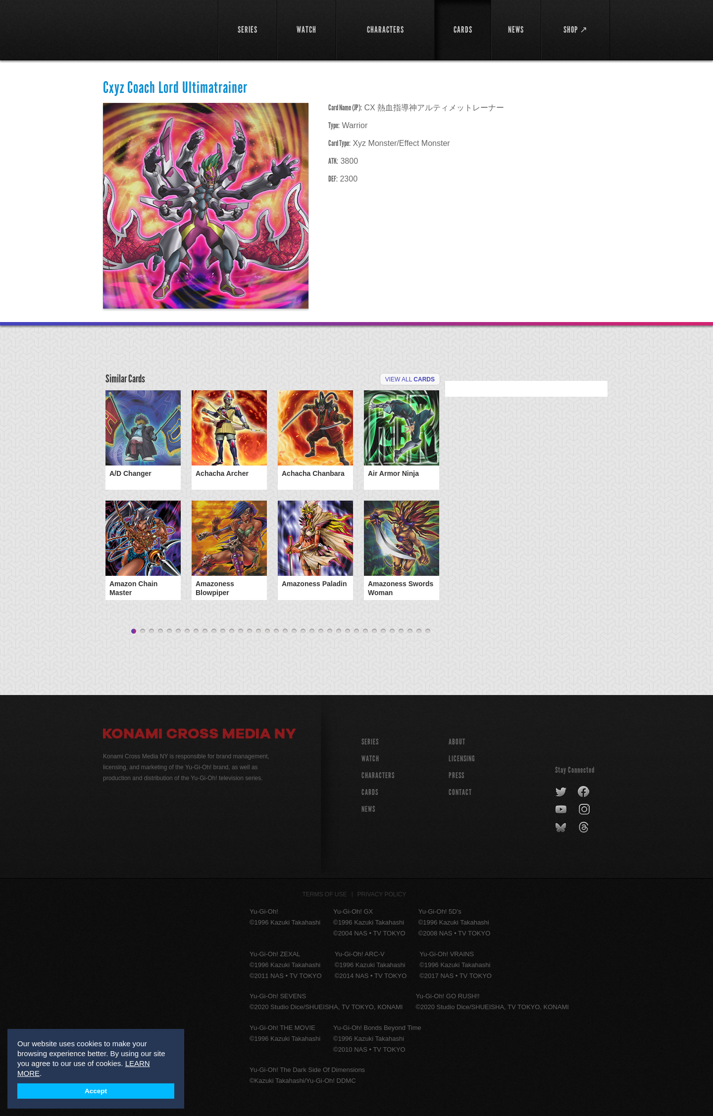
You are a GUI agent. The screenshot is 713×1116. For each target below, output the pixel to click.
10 (214, 632)
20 (303, 632)
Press (456, 775)
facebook (584, 792)
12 (232, 632)
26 (356, 632)
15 (258, 632)
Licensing (462, 758)
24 (339, 632)
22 (321, 632)
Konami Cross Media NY (199, 735)
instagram (585, 810)
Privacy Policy (382, 894)
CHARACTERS (378, 775)
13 (241, 632)
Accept (96, 1091)
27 (365, 632)
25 (348, 632)
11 (223, 632)
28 (374, 632)
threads (585, 828)
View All (410, 379)
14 (250, 632)
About (457, 741)
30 (392, 632)
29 (383, 632)
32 (410, 632)
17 (276, 632)
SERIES (370, 741)
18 (285, 632)
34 (428, 632)
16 (267, 632)
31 (401, 632)
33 (419, 632)
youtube (562, 810)
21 (312, 632)
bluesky (562, 828)
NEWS (368, 809)
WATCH (370, 758)
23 (330, 632)
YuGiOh (154, 28)
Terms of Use (325, 894)
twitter (561, 792)
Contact (460, 792)
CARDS (369, 792)
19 (294, 632)
